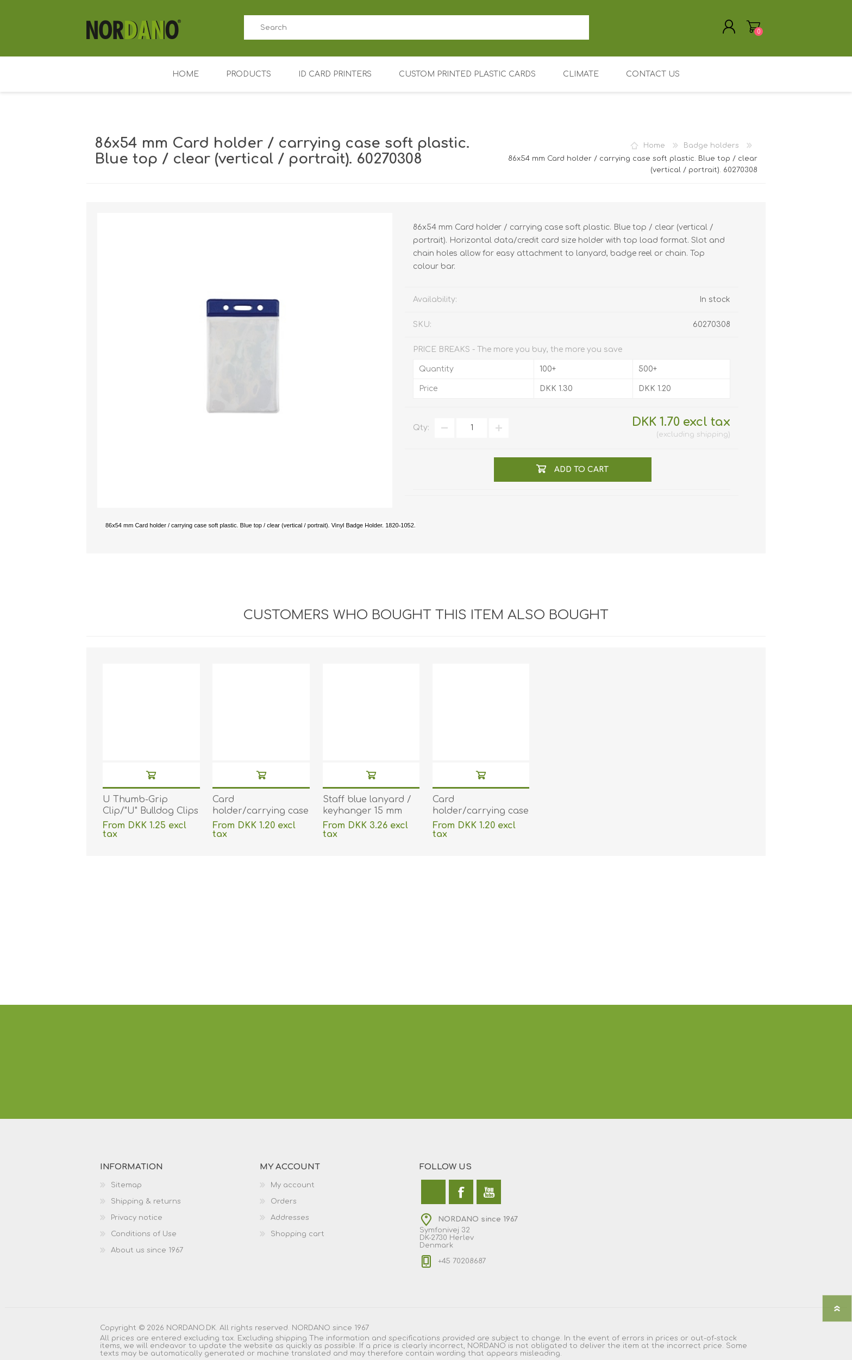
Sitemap (126, 1185)
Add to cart (151, 775)
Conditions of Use (144, 1234)
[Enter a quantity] (471, 428)
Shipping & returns (146, 1201)
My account (293, 1185)
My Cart (753, 27)
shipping (712, 434)
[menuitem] (180, 1185)
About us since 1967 (147, 1250)
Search (601, 27)
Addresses (290, 1218)
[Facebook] (461, 1192)
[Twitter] (433, 1192)
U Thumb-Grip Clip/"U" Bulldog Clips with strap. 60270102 (150, 811)
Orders (284, 1201)
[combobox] (416, 27)
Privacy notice (136, 1218)
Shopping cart (297, 1234)
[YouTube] (489, 1192)
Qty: (421, 428)
